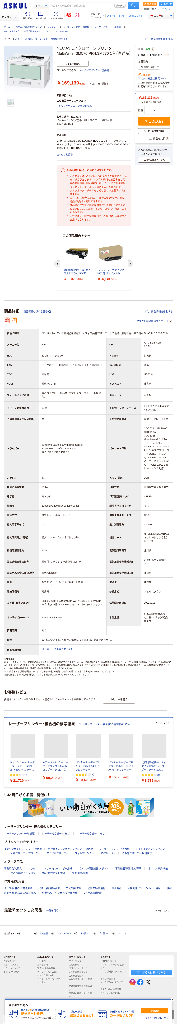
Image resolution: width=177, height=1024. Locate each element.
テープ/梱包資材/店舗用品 (18, 888)
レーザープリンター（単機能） (108, 27)
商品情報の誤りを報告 (37, 311)
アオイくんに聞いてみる (151, 972)
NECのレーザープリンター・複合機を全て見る (46, 39)
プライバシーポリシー (80, 968)
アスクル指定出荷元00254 (152, 78)
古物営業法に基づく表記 (80, 980)
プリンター (52, 27)
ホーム (7, 27)
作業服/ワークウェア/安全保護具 (59, 892)
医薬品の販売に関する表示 (80, 995)
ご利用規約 (75, 965)
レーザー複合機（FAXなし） (91, 833)
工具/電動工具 (73, 888)
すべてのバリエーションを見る (75, 105)
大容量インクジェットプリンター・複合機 (70, 848)
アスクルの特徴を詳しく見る (154, 1018)
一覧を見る (52, 910)
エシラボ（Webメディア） (111, 983)
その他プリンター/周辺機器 (137, 853)
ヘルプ (168, 9)
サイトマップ (75, 961)
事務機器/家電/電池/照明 (128, 868)
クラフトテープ (64, 933)
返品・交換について (13, 972)
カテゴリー (9, 17)
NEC (17, 39)
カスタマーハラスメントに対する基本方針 (48, 974)
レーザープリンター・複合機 (76, 27)
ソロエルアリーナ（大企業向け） (112, 966)
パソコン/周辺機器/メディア (29, 27)
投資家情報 (43, 965)
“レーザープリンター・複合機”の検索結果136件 (104, 724)
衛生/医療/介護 (80, 873)
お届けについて (12, 965)
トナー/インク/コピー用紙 (58, 868)
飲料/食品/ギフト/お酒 (54, 873)
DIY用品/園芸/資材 (94, 892)
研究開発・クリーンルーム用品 (144, 888)
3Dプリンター (108, 853)
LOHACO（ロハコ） (110, 961)
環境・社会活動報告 (47, 968)
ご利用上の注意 (77, 976)
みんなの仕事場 (109, 979)
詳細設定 (120, 6)
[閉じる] (172, 999)
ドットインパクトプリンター (151, 848)
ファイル (33, 868)
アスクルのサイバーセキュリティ (48, 981)
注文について (11, 961)
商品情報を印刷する (159, 39)
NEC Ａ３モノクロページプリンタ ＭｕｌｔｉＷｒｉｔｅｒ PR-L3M (36, 31)
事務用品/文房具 (13, 868)
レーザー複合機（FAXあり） (56, 833)
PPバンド (122, 933)
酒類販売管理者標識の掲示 (80, 988)
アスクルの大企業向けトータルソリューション (112, 991)
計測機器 (116, 888)
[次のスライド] (130, 263)
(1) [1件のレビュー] (158, 774)
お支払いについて (13, 968)
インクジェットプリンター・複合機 (23, 848)
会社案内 (42, 961)
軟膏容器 (44, 933)
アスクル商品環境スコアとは (154, 321)
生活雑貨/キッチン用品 (23, 873)
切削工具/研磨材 (96, 888)
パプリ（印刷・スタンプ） (111, 973)
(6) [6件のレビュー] (92, 774)
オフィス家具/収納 (158, 868)
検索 (133, 5)
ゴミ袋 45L (104, 933)
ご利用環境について (79, 972)
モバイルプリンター (57, 853)
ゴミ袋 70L (85, 933)
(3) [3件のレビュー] (27, 774)
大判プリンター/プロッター (25, 853)
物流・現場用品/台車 (49, 888)
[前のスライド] (57, 263)
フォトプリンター (84, 853)
